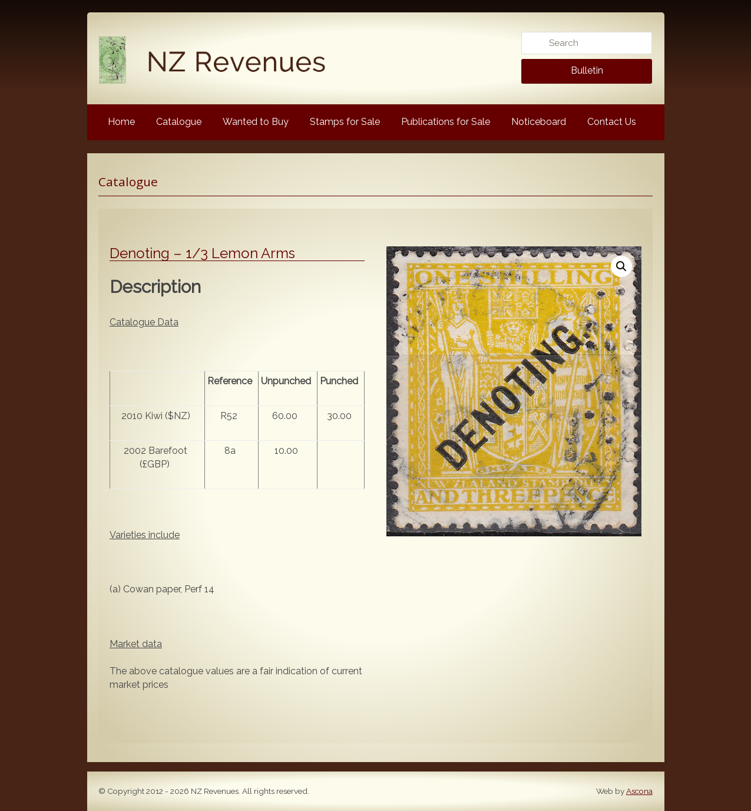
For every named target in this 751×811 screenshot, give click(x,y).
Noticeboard (538, 121)
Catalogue (178, 121)
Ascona (639, 791)
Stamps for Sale (345, 121)
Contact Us (611, 121)
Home (121, 121)
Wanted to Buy (256, 121)
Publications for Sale (445, 121)
